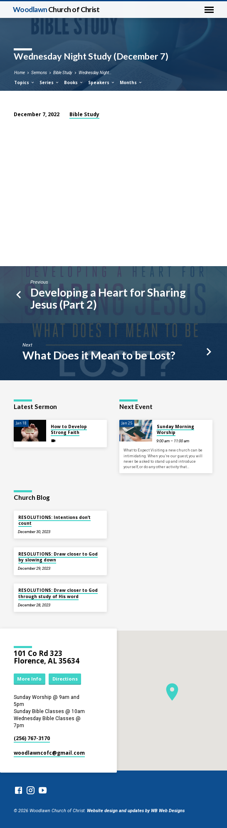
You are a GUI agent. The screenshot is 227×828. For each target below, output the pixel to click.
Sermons (39, 72)
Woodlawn (56, 9)
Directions (65, 679)
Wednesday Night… (95, 72)
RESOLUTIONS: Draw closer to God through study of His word (58, 593)
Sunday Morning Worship (175, 429)
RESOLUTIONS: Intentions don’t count (54, 520)
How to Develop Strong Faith (69, 429)
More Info (29, 679)
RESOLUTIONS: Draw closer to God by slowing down (58, 557)
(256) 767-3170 (32, 738)
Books (74, 82)
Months (131, 82)
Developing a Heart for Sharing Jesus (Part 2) (108, 298)
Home (19, 72)
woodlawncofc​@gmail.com (49, 752)
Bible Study (62, 72)
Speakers (101, 82)
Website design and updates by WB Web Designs (136, 810)
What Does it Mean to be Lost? (98, 355)
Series (49, 82)
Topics (24, 82)
